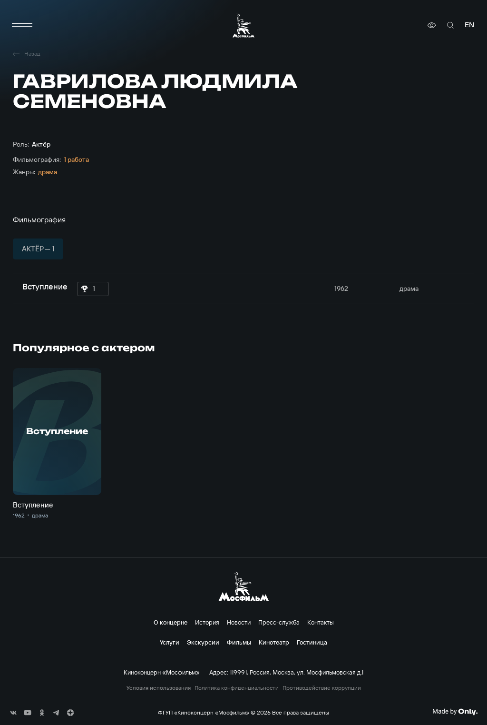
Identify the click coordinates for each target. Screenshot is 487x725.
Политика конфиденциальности (237, 688)
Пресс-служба (279, 622)
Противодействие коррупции (321, 688)
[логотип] (243, 25)
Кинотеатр (274, 642)
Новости (239, 622)
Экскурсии (203, 642)
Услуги (169, 642)
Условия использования (159, 688)
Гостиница (312, 642)
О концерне (170, 622)
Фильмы (239, 642)
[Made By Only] (454, 711)
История (207, 622)
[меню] (22, 25)
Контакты (320, 622)
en (469, 25)
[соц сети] (13, 712)
